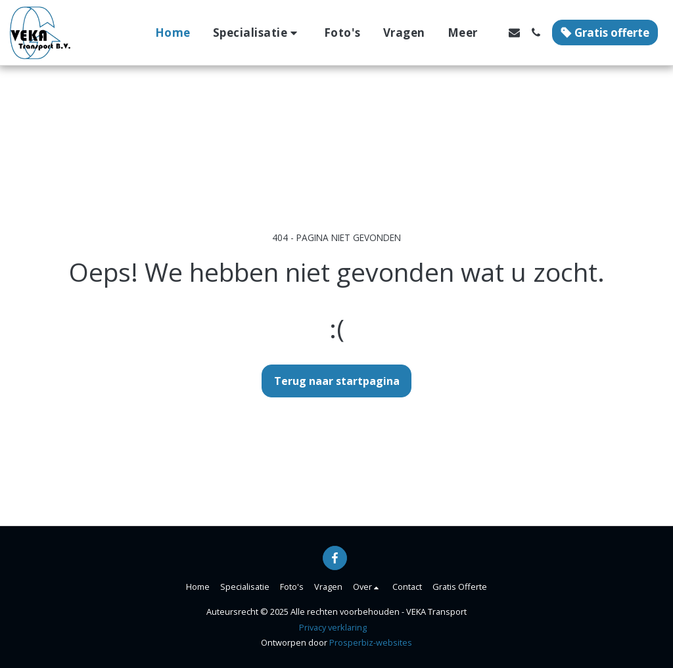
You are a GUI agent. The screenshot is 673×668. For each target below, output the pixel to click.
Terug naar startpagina (337, 381)
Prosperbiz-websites (370, 642)
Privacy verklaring (333, 627)
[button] (257, 32)
